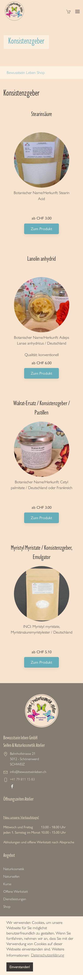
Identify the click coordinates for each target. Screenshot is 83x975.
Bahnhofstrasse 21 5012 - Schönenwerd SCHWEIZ (24, 758)
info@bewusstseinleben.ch (28, 772)
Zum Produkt (41, 228)
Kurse (7, 884)
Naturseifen (11, 876)
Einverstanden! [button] (20, 967)
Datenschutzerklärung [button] (47, 955)
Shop (6, 906)
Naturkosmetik (13, 869)
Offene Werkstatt (15, 891)
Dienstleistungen (14, 899)
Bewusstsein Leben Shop (26, 72)
